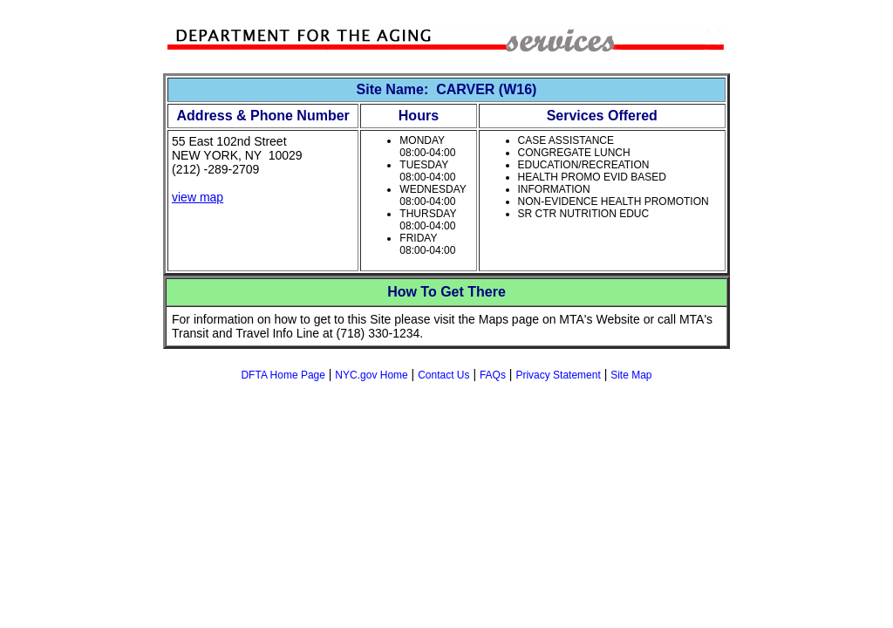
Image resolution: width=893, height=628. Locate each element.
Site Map (630, 375)
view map (197, 197)
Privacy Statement (557, 375)
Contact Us (443, 375)
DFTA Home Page (282, 375)
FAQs (493, 375)
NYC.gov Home (371, 375)
